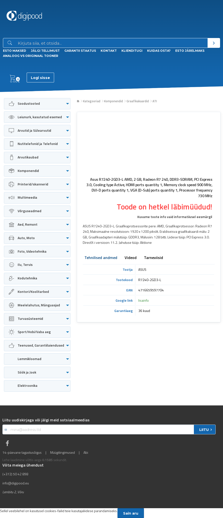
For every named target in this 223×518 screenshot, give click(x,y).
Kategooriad (91, 101)
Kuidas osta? (159, 50)
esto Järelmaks (189, 50)
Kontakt (109, 50)
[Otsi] (214, 43)
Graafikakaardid (138, 101)
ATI (155, 101)
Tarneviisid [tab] (153, 258)
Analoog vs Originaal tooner (30, 56)
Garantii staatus (80, 50)
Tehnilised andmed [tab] (100, 258)
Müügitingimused (62, 452)
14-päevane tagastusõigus (22, 452)
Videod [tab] (131, 258)
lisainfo (143, 300)
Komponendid (113, 101)
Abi (85, 452)
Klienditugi (131, 50)
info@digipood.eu (15, 483)
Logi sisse (40, 78)
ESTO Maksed (14, 50)
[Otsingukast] (112, 43)
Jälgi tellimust (45, 50)
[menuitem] (37, 104)
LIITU (204, 429)
